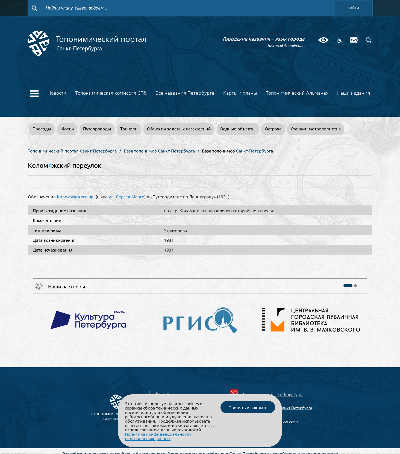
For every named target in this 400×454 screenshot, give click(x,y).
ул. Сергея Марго (126, 196)
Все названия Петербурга (184, 93)
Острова (273, 128)
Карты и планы (240, 93)
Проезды (42, 128)
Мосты (67, 128)
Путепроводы (97, 128)
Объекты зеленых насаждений (179, 128)
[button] (347, 285)
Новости (57, 93)
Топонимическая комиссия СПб (111, 93)
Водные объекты (237, 128)
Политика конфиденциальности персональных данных (158, 436)
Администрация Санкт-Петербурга (272, 394)
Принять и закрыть (247, 407)
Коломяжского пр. (76, 196)
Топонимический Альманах (297, 93)
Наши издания (353, 93)
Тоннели (129, 128)
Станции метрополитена (316, 128)
